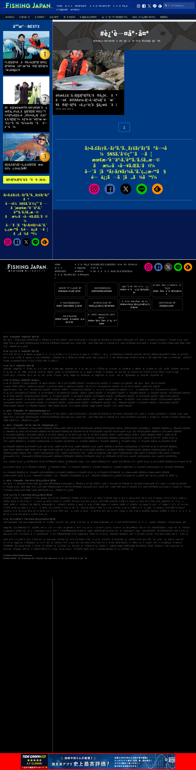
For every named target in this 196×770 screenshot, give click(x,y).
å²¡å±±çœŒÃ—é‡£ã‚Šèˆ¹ (13, 403)
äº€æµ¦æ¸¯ (17, 549)
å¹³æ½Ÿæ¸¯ (22, 375)
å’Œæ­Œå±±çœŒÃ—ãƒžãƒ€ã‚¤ (138, 450)
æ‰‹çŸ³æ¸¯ (185, 369)
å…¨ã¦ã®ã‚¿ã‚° (120, 6)
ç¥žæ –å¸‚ (167, 357)
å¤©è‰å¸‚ (47, 508)
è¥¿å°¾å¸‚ (85, 508)
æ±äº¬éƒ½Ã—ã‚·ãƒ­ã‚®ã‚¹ (98, 435)
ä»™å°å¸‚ (142, 508)
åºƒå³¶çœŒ (54, 343)
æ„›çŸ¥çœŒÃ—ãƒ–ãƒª (167, 441)
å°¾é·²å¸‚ (137, 511)
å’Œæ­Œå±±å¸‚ (118, 354)
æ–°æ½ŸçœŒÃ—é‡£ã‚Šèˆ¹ (147, 396)
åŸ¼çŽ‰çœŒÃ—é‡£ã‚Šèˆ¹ (170, 399)
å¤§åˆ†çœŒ (185, 343)
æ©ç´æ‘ (74, 508)
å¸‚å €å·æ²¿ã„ (10, 375)
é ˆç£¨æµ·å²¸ (99, 528)
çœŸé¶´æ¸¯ (127, 369)
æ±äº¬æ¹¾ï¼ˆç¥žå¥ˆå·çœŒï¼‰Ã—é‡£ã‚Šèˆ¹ (141, 386)
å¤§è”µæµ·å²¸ (129, 531)
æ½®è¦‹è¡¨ (75, 9)
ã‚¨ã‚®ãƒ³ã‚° (40, 17)
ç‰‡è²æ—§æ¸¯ (172, 372)
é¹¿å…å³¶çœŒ (10, 346)
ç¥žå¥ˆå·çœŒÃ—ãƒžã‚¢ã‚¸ (120, 435)
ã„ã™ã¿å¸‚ (49, 354)
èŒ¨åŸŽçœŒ (103, 340)
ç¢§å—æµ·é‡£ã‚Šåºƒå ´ (146, 531)
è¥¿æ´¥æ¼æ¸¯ (157, 375)
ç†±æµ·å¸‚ (102, 357)
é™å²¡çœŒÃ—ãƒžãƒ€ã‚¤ (108, 441)
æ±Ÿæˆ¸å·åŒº (145, 357)
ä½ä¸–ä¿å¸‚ (177, 501)
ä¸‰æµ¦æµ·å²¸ (9, 531)
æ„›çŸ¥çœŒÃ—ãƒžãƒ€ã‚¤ (13, 446)
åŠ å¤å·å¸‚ (107, 511)
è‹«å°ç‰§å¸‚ (119, 511)
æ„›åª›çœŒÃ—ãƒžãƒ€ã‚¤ (163, 462)
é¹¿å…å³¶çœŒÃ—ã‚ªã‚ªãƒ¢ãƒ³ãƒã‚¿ (69, 476)
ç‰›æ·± (62, 549)
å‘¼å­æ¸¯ (185, 531)
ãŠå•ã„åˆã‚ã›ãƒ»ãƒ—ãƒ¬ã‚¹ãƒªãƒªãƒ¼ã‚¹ (112, 271)
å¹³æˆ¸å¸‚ (174, 498)
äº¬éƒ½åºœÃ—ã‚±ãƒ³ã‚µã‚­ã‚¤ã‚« (125, 446)
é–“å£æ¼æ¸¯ (45, 369)
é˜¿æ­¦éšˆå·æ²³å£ (24, 539)
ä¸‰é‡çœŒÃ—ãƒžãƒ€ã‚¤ (79, 446)
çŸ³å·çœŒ (139, 340)
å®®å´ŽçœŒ (43, 490)
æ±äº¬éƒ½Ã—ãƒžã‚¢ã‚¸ (55, 435)
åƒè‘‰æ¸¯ (37, 546)
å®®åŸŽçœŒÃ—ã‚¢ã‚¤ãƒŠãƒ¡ (136, 428)
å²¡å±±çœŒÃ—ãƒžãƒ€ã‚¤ (52, 456)
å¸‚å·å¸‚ (49, 511)
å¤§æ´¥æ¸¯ (8, 528)
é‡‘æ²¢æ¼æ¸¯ (71, 369)
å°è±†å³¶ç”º (65, 501)
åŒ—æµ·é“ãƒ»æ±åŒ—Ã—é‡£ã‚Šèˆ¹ (151, 383)
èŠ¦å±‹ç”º (93, 508)
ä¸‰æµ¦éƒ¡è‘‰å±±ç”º (19, 361)
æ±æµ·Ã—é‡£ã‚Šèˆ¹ (48, 383)
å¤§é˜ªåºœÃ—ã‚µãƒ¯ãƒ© (53, 450)
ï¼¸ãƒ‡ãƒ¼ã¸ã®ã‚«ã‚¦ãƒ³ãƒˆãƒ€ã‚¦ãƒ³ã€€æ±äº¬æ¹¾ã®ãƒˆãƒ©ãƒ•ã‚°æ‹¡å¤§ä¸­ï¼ (26, 66)
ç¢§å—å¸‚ (151, 508)
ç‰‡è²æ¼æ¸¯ (174, 528)
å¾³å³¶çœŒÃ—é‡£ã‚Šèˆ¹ (101, 403)
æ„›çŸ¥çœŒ (160, 340)
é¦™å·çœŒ (120, 343)
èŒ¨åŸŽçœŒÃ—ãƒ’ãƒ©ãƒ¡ (58, 431)
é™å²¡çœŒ (171, 340)
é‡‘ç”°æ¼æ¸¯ (125, 372)
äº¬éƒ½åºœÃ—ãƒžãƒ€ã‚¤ (167, 446)
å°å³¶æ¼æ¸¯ (135, 543)
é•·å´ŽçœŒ (162, 343)
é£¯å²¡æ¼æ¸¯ (115, 369)
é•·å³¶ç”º (122, 501)
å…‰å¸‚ (109, 508)
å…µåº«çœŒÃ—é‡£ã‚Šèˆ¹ (81, 396)
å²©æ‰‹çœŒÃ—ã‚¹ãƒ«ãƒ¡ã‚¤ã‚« (16, 428)
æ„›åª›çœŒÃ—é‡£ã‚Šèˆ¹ (35, 403)
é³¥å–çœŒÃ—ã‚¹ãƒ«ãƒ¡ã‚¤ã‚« (93, 453)
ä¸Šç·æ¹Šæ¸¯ (164, 369)
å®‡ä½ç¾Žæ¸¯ (54, 372)
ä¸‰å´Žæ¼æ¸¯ (64, 546)
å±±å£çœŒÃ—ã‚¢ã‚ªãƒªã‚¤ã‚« (164, 456)
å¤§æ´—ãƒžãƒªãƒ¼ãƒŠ (96, 531)
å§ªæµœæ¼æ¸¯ (132, 375)
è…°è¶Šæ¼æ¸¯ (139, 369)
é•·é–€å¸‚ (185, 504)
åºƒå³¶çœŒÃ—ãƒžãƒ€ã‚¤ (73, 456)
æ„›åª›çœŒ (141, 343)
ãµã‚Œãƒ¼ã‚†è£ (42, 534)
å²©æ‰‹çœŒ (20, 340)
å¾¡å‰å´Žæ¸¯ (85, 539)
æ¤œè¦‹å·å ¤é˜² (127, 534)
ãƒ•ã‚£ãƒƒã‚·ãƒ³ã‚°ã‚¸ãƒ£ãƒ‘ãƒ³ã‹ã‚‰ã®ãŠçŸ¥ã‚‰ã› (115, 264)
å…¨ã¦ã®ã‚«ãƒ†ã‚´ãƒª (100, 6)
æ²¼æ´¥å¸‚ (138, 354)
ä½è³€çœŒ (162, 417)
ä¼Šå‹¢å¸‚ (71, 504)
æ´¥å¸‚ (158, 501)
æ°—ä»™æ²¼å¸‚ (39, 511)
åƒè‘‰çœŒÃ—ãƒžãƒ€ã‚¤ (171, 431)
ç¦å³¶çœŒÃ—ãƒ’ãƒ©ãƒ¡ (180, 428)
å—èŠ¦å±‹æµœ (38, 531)
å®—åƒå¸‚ (18, 354)
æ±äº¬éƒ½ (55, 340)
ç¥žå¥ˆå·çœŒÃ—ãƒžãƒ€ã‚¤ (143, 435)
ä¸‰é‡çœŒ (182, 340)
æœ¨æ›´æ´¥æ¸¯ (25, 546)
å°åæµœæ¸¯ (149, 522)
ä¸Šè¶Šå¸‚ (163, 511)
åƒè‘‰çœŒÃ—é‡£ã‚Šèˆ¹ (115, 393)
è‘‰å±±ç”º (180, 508)
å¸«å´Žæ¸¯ (150, 534)
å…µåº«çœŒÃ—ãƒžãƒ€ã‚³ (115, 450)
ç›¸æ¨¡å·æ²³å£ (52, 531)
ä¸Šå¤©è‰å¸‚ (136, 504)
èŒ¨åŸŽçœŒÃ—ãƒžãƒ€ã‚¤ (36, 431)
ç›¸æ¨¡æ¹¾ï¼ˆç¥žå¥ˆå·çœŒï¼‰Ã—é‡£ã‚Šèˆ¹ (66, 386)
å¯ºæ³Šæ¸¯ (98, 372)
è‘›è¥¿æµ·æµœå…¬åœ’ (177, 522)
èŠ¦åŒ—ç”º (124, 504)
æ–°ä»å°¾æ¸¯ (51, 549)
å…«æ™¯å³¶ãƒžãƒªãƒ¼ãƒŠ (60, 534)
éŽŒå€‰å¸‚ (73, 357)
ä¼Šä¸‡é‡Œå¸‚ (47, 504)
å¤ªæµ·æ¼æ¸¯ (87, 375)
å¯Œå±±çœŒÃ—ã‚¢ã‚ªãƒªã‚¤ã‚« (82, 438)
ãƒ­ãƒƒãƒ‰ (164, 17)
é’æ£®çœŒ (20, 484)
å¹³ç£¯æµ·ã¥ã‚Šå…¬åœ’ (165, 534)
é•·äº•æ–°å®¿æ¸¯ (158, 372)
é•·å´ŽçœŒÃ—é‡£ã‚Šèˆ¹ (147, 403)
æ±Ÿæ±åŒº (91, 357)
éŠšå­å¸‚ (46, 361)
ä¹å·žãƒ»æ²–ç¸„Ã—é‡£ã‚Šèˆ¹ (122, 383)
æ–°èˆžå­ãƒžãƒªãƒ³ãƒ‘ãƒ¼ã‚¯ (155, 528)
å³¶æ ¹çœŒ (99, 343)
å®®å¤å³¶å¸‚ (9, 504)
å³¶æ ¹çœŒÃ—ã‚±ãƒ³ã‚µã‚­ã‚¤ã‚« (120, 453)
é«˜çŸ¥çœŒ (109, 343)
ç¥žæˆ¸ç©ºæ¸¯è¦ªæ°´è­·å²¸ (95, 543)
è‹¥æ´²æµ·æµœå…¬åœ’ (13, 522)
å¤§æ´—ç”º (106, 504)
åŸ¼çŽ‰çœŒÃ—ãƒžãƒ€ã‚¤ (148, 431)
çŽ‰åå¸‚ (88, 511)
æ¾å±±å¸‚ (131, 501)
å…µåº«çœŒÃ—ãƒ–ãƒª (73, 450)
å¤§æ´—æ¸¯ (75, 375)
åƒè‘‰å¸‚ (117, 508)
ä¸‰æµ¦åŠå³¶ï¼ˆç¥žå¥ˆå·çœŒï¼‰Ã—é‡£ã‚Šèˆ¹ (24, 386)
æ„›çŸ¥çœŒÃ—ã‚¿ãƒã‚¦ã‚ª (36, 446)
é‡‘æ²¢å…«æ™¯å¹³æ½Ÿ (140, 372)
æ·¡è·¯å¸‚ (124, 498)
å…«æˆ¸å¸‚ (125, 508)
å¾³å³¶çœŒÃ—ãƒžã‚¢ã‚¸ (55, 462)
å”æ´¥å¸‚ (88, 504)
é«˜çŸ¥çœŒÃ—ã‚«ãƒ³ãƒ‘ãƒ (36, 467)
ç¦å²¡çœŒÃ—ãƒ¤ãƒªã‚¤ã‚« (122, 467)
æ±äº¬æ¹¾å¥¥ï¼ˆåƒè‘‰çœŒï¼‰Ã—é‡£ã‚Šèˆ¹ (59, 393)
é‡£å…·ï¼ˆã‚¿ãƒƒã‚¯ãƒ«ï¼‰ (143, 17)
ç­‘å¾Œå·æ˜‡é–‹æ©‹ (137, 539)
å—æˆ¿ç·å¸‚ (106, 354)
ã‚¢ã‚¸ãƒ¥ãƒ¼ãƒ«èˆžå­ (22, 528)
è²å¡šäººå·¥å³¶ (121, 522)
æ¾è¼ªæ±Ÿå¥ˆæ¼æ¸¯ (72, 372)
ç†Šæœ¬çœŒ (173, 343)
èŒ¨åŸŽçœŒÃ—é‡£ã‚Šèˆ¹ (180, 393)
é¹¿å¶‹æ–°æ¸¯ (152, 369)
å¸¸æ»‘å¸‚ (94, 501)
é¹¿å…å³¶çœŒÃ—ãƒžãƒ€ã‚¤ (97, 476)
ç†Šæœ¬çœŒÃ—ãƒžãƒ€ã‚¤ (136, 472)
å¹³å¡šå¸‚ (38, 361)
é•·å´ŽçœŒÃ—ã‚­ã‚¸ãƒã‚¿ (86, 472)
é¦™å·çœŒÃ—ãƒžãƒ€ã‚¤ (96, 462)
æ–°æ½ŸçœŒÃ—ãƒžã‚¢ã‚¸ (58, 438)
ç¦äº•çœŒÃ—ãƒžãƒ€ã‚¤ (87, 441)
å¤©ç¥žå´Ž (114, 534)
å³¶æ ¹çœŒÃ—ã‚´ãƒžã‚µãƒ (169, 453)
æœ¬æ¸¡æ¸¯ (52, 539)
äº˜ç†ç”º (176, 504)
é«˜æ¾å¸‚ (17, 511)
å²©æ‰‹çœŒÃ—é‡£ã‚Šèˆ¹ (14, 406)
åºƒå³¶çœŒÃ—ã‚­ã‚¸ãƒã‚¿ (94, 456)
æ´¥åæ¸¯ (162, 539)
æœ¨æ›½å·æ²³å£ (11, 534)
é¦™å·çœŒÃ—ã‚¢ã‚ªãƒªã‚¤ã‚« (119, 462)
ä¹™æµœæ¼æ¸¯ (110, 372)
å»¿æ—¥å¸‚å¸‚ (27, 511)
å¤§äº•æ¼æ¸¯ (101, 375)
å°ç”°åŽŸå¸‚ (93, 354)
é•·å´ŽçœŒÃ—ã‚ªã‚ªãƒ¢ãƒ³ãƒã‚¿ (110, 472)
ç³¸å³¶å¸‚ (18, 357)
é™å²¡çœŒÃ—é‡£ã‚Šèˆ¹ (137, 393)
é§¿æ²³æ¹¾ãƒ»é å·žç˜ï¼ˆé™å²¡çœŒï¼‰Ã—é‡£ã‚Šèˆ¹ (27, 390)
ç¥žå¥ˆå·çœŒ (66, 340)
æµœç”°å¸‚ (147, 504)
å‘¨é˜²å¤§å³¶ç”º (26, 498)
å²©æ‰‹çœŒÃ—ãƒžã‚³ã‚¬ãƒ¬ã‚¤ (66, 428)
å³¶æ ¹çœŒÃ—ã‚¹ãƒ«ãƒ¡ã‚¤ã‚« (146, 453)
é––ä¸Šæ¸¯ (58, 528)
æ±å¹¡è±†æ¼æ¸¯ (120, 539)
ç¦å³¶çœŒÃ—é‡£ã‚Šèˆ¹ (36, 406)
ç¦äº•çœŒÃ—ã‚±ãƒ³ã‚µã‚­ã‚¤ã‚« (37, 441)
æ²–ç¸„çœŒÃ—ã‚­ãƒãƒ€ (143, 476)
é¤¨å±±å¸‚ (147, 354)
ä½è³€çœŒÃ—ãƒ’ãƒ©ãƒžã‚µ (172, 467)
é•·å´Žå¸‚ (36, 498)
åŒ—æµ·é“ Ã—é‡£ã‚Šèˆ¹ (125, 399)
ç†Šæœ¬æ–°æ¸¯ (92, 546)
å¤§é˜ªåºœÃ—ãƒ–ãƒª (33, 450)
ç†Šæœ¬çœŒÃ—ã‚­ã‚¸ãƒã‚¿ (15, 476)
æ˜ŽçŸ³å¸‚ (185, 354)
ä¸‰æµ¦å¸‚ (38, 354)
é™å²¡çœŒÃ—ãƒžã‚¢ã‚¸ (148, 441)
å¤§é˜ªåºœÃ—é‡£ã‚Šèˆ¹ (170, 396)
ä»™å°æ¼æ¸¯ (47, 543)
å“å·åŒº (111, 357)
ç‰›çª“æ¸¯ (96, 539)
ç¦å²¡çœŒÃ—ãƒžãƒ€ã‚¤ (100, 467)
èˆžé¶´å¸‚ (133, 508)
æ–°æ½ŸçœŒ (116, 340)
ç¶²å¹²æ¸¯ (27, 549)
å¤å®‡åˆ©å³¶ (38, 549)
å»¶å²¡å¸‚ (6, 501)
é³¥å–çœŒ (87, 343)
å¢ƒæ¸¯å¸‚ (54, 361)
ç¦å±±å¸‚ (140, 501)
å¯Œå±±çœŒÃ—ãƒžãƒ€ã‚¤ (107, 438)
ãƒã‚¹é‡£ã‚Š (69, 17)
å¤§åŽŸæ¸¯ (18, 369)
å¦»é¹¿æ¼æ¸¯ (78, 546)
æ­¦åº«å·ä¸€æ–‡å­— (176, 539)
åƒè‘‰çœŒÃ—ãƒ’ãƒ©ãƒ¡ (13, 435)
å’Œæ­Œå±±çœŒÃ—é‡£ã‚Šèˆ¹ (37, 396)
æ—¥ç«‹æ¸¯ (104, 534)
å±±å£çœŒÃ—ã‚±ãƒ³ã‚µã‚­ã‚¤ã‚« (137, 456)
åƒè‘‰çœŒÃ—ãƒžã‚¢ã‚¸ (35, 435)
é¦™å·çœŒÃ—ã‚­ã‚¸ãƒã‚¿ (142, 462)
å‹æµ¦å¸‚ (84, 354)
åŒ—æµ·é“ (8, 340)
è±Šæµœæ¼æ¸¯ (106, 522)
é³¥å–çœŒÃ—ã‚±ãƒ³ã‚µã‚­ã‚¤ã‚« (40, 453)
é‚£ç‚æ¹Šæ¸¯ (47, 375)
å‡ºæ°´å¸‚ (26, 514)
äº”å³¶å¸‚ (96, 504)
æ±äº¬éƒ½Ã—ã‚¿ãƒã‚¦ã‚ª (76, 435)
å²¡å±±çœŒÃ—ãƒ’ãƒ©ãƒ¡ (31, 456)
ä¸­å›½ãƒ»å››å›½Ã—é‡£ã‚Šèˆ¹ (97, 383)
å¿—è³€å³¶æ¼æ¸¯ (126, 549)
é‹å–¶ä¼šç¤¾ (82, 274)
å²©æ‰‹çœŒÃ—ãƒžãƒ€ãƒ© (41, 428)
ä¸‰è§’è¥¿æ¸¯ (166, 543)
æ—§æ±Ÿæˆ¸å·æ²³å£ (73, 528)
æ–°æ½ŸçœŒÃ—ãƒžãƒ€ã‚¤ (14, 438)
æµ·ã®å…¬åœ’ (77, 543)
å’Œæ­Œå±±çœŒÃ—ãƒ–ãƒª (162, 450)
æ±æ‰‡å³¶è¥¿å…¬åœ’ (133, 528)
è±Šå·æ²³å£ (9, 539)
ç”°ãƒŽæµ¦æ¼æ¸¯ (32, 543)
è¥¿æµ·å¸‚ (160, 508)
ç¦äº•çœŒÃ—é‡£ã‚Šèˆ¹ (60, 396)
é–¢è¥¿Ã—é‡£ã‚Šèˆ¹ (30, 383)
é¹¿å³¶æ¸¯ (51, 522)
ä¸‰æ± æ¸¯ (117, 528)
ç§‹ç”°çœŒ (43, 484)
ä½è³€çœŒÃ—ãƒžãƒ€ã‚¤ (14, 472)
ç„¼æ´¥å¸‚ (57, 508)
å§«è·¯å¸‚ (117, 498)
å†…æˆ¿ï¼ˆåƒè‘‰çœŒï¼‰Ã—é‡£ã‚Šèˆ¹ (20, 393)
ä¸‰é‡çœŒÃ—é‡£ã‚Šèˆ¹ (80, 399)
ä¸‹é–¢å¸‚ (83, 498)
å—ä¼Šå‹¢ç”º (22, 504)
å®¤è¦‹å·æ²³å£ (62, 543)
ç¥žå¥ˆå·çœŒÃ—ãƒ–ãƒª (166, 435)
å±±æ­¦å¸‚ (6, 361)
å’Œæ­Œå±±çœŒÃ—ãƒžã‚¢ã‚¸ (15, 453)
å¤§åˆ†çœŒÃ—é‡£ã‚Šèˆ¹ (101, 406)
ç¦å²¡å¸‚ (36, 357)
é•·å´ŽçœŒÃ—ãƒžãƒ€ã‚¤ (65, 472)
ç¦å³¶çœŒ (44, 340)
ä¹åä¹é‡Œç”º (95, 498)
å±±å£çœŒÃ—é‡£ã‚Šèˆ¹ (147, 399)
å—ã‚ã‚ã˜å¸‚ (183, 511)
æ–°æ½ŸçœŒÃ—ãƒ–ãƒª (37, 438)
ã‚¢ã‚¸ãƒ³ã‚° (54, 17)
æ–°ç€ (68, 6)
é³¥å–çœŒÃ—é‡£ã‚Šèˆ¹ (102, 399)
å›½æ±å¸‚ (43, 514)
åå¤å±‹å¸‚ (36, 501)
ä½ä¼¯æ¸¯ (8, 543)
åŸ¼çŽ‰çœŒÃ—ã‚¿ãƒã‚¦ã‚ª (125, 431)
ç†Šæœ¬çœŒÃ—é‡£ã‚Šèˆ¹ (78, 403)
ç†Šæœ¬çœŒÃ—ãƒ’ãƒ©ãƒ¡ (158, 472)
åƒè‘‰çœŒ (91, 340)
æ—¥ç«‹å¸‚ (75, 354)
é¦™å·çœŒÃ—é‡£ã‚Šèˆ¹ (79, 406)
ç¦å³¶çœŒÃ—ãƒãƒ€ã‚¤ (14, 431)
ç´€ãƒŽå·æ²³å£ (89, 549)
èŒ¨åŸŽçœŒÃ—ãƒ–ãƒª (79, 431)
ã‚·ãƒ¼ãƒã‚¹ (24, 17)
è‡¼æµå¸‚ (15, 508)
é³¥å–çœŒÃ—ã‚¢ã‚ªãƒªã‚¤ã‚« (68, 453)
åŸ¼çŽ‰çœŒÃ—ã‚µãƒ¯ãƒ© (101, 431)
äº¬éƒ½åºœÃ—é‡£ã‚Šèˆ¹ (35, 399)
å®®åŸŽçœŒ (32, 340)
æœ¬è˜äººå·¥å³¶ (74, 549)
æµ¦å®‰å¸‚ (166, 501)
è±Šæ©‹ (102, 546)
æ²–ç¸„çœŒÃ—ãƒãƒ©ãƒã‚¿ (165, 476)
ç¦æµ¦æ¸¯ (88, 372)
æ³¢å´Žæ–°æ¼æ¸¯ (114, 531)
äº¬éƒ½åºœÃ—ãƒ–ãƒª (147, 446)
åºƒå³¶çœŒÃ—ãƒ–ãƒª (114, 456)
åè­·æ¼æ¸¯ (182, 534)
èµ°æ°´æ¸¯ (42, 372)
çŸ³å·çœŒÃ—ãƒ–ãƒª (147, 438)
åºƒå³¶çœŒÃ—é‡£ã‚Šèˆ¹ (125, 396)
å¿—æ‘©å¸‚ (47, 501)
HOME (59, 6)
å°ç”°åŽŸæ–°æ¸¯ (101, 369)
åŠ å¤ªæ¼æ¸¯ (134, 522)
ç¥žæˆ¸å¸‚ (183, 498)
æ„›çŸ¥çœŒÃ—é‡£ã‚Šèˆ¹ (103, 396)
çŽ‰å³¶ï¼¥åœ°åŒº (165, 531)
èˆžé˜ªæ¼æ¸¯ (83, 522)
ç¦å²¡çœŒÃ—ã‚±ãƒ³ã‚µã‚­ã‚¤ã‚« (147, 467)
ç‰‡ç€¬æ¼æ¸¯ (177, 546)
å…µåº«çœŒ (19, 343)
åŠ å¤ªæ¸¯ (175, 369)
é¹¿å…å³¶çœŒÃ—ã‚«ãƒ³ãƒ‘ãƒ (40, 476)
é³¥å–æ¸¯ (151, 539)
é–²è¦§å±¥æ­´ (62, 9)
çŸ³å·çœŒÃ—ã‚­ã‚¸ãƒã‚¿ (167, 438)
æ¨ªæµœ (94, 522)
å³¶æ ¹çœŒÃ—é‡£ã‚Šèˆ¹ (58, 406)
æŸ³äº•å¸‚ (97, 511)
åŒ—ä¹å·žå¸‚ (9, 357)
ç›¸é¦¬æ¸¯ (108, 528)
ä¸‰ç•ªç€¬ (60, 522)
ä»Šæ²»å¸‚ (115, 504)
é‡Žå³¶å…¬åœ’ (38, 528)
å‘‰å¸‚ (26, 501)
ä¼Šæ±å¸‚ (175, 354)
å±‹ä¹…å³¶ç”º (58, 511)
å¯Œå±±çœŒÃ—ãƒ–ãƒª (127, 438)
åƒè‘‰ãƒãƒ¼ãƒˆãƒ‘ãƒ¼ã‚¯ (117, 543)
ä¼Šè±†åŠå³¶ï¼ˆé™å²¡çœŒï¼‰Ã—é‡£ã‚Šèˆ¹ (72, 390)
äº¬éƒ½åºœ (44, 343)
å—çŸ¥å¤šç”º (60, 504)
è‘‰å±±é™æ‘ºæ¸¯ (61, 375)
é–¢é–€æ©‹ (140, 534)
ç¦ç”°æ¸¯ (49, 528)
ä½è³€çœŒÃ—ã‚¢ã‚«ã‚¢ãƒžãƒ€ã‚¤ (40, 472)
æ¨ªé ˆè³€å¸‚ (8, 354)
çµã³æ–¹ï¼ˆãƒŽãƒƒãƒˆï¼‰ (115, 17)
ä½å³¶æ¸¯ (22, 372)
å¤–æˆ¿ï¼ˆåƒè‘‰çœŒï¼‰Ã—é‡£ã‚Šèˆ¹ (103, 386)
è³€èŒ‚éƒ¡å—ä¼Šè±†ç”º (181, 357)
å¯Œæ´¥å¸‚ (129, 354)
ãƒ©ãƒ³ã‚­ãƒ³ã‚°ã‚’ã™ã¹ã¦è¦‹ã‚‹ (26, 179)
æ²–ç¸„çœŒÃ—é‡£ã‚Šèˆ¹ (13, 399)
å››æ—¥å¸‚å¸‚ (85, 501)
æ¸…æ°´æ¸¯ (88, 528)
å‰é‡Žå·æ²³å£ (151, 543)
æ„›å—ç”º (157, 504)
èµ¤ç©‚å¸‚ (155, 511)
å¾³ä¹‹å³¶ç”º (170, 508)
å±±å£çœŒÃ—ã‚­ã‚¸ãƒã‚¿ (14, 462)
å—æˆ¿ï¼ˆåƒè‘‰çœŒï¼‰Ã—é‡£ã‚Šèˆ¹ (110, 390)
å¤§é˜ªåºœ (8, 343)
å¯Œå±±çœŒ (127, 340)
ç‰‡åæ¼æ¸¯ (117, 375)
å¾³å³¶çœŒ (131, 343)
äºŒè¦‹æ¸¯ (186, 528)
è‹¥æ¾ (177, 531)
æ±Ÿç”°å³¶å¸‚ (103, 501)
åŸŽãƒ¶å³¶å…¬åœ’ (10, 546)
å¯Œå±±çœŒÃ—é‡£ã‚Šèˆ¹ (169, 403)
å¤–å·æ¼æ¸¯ (34, 375)
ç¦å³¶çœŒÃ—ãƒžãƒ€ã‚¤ (159, 428)
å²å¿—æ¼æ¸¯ (10, 372)
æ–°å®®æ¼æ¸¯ (49, 546)
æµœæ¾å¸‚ (46, 498)
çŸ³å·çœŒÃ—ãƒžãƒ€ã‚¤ (13, 441)
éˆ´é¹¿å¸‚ (65, 508)
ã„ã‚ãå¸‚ (35, 508)
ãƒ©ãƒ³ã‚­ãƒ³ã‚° (81, 6)
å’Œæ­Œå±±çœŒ (32, 343)
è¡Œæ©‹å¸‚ (7, 511)
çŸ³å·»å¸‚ (166, 498)
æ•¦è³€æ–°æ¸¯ (63, 539)
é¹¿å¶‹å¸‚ (59, 354)
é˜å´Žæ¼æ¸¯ (30, 369)
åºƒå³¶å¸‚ (81, 357)
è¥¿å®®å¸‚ (146, 511)
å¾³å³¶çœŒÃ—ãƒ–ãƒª (36, 462)
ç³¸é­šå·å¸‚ (78, 511)
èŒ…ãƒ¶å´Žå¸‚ (35, 504)
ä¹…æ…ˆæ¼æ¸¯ (86, 369)
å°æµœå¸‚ (27, 357)
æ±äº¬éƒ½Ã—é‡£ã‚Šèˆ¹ (13, 396)
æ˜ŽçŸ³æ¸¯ (32, 372)
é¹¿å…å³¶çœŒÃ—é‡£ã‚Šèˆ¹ (124, 403)
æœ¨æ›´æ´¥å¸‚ (135, 498)
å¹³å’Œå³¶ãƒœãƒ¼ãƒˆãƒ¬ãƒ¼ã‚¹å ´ (73, 531)
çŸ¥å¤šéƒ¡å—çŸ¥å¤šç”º (51, 357)
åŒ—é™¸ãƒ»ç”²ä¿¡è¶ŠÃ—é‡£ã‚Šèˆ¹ (71, 383)
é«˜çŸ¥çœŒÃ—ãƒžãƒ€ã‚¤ (79, 467)
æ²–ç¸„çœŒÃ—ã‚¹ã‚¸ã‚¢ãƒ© (121, 476)
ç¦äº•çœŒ (150, 340)
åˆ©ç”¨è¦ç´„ (96, 268)
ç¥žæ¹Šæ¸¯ (8, 369)
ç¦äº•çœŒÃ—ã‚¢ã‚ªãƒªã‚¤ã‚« (63, 441)
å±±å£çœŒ (76, 343)
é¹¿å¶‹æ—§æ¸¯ (58, 369)
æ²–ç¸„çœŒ (22, 346)
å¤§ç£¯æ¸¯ (18, 543)
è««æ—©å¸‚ (17, 514)
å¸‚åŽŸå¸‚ (34, 514)
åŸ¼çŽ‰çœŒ (79, 340)
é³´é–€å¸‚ (55, 498)
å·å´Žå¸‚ (171, 511)
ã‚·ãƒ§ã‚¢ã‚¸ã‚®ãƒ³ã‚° (88, 17)
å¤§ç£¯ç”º (166, 504)
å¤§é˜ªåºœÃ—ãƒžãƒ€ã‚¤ (13, 450)
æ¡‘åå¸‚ (69, 511)
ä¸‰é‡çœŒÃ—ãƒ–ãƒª (57, 446)
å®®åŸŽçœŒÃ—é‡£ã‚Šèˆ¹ (57, 399)
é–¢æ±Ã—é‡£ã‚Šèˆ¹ (12, 383)
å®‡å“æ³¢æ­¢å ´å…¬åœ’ (158, 546)
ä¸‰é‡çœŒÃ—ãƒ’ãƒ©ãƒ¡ (101, 446)
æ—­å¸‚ (65, 357)
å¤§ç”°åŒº (157, 357)
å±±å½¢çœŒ (66, 484)
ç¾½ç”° (74, 534)
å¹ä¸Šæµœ (112, 546)
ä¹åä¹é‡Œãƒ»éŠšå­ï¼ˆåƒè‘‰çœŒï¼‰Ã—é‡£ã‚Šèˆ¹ (153, 390)
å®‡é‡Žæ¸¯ (162, 522)
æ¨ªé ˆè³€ (74, 539)
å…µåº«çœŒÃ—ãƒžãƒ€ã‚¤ (93, 450)
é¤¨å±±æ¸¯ (7, 549)
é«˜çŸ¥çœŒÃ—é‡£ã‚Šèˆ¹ (56, 403)
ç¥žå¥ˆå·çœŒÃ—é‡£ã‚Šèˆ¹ (92, 393)
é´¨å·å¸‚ (66, 354)
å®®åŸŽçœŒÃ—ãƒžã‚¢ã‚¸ (112, 428)
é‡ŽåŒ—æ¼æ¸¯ (23, 531)
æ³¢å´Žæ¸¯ (145, 375)
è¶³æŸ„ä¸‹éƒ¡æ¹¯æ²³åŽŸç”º (127, 357)
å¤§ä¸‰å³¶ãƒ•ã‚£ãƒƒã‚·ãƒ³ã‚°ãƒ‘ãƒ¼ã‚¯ (132, 546)
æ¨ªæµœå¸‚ (28, 354)
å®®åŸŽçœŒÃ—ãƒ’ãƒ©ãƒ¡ (91, 428)
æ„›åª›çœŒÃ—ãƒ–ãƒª (183, 462)
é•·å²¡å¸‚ (32, 361)
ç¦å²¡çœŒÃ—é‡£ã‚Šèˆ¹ (158, 393)
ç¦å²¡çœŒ (151, 343)
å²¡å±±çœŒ (65, 343)
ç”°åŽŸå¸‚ (7, 508)
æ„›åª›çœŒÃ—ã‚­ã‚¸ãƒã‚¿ (13, 467)
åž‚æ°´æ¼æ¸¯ (40, 539)
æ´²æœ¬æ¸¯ (178, 543)
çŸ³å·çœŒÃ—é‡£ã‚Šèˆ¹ (123, 406)
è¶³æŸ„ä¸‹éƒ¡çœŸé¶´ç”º (161, 354)
